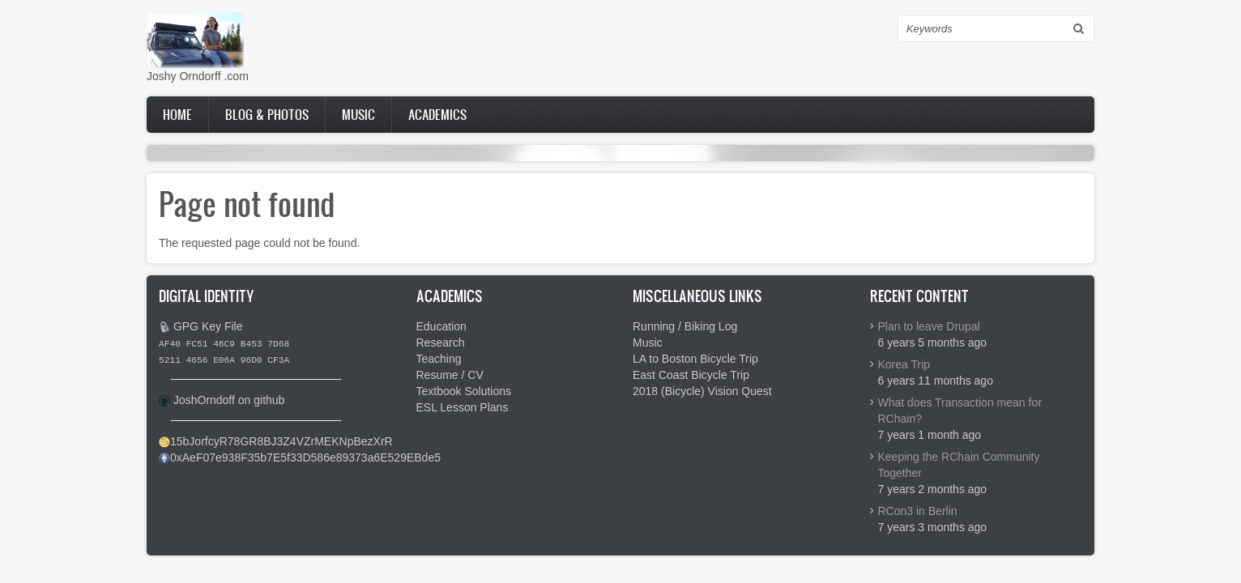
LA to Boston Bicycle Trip (695, 358)
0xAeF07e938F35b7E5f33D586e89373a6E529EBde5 (305, 457)
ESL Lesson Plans (462, 407)
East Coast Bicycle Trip (691, 374)
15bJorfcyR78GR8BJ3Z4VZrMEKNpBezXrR (281, 441)
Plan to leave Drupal (929, 326)
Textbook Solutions (464, 391)
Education (441, 326)
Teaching (439, 358)
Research (440, 342)
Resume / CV (450, 374)
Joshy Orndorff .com (198, 76)
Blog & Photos (267, 114)
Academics (437, 114)
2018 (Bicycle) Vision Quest (702, 391)
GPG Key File (208, 326)
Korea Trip (904, 364)
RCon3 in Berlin (917, 510)
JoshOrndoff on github (229, 400)
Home (177, 114)
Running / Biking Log (685, 326)
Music (358, 114)
